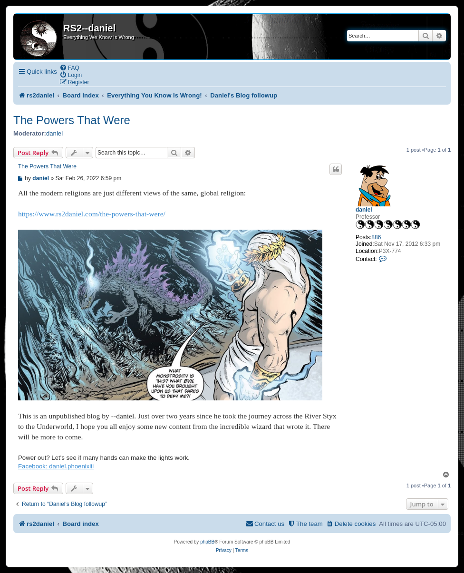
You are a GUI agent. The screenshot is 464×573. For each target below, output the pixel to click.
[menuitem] (69, 67)
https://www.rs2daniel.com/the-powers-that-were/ (91, 214)
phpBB (207, 541)
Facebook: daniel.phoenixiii (56, 466)
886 (376, 237)
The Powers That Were (71, 120)
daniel (54, 133)
